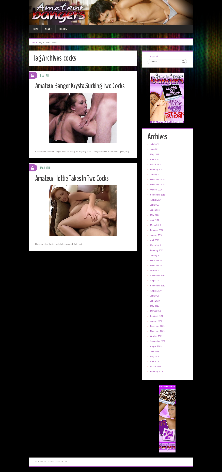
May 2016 (154, 215)
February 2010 (156, 316)
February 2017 (156, 169)
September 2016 (157, 195)
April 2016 (154, 220)
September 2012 (157, 275)
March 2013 (155, 245)
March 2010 (155, 311)
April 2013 (154, 240)
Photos (63, 29)
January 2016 (156, 235)
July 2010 (154, 296)
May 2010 (154, 306)
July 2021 (154, 144)
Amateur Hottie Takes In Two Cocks (71, 178)
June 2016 (155, 210)
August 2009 (156, 346)
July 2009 (154, 351)
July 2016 (154, 205)
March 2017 (155, 164)
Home (35, 29)
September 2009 (157, 341)
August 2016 (156, 200)
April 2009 (154, 361)
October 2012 (156, 270)
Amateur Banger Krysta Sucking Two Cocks (79, 86)
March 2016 (155, 225)
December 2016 (157, 179)
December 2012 (157, 260)
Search (154, 56)
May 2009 (154, 356)
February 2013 (156, 250)
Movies (48, 29)
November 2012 (157, 265)
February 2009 (156, 371)
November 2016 (157, 185)
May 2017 (154, 154)
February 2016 (156, 230)
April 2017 (154, 159)
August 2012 (156, 281)
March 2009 (155, 366)
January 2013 (156, 255)
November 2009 (157, 331)
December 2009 (157, 326)
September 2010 (157, 286)
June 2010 (155, 301)
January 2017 (156, 174)
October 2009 (156, 336)
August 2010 (156, 291)
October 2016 (156, 190)
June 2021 (155, 149)
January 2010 (156, 321)
